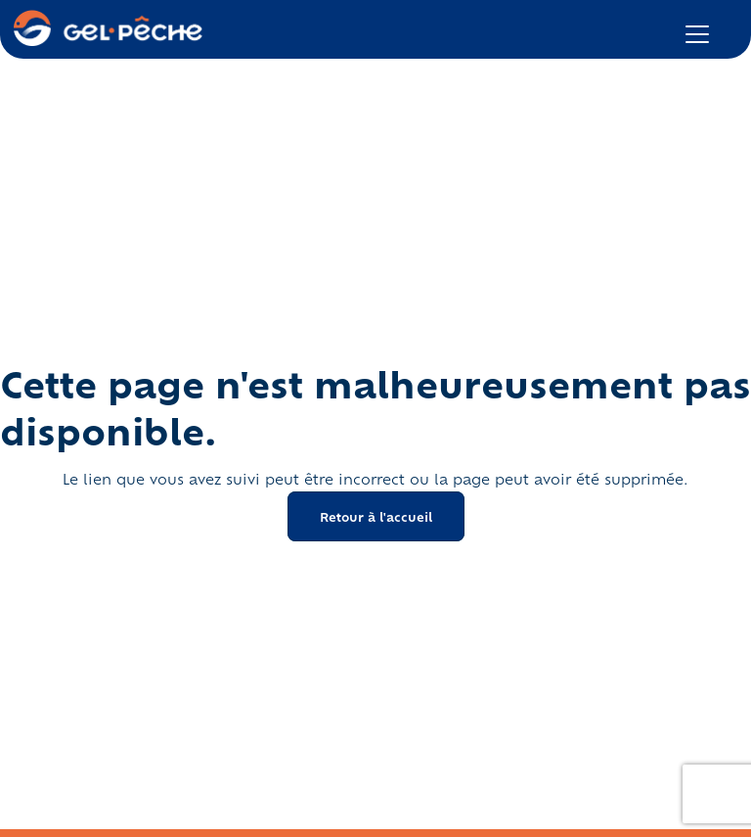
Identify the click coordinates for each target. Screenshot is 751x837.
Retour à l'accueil (376, 516)
